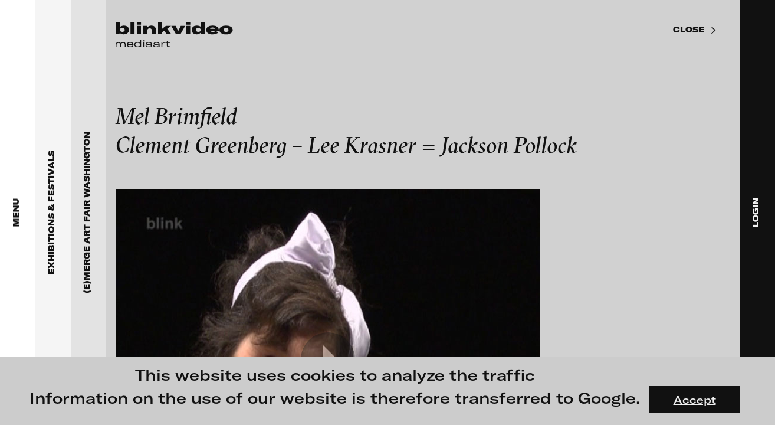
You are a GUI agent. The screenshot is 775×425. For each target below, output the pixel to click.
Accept (695, 399)
